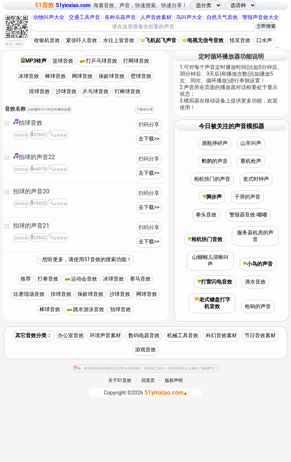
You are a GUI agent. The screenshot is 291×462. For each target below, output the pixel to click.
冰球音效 (28, 76)
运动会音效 (80, 279)
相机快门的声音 (212, 179)
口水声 (264, 40)
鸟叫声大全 (189, 17)
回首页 (148, 380)
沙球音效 (66, 91)
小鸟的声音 (258, 264)
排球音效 (39, 91)
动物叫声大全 (48, 17)
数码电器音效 (144, 335)
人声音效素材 (156, 17)
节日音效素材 (260, 335)
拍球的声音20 (31, 191)
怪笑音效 (240, 40)
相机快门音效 (205, 239)
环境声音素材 (105, 335)
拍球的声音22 (34, 157)
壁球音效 (141, 76)
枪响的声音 (258, 306)
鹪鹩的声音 (215, 161)
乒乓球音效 (96, 91)
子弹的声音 (247, 197)
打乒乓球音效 (98, 61)
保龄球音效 (112, 76)
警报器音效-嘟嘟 (248, 215)
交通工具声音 (84, 17)
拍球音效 (27, 122)
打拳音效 (48, 279)
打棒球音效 (128, 91)
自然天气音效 (222, 17)
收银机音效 (47, 40)
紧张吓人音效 (81, 40)
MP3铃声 (33, 61)
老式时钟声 (256, 179)
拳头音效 (206, 215)
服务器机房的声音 (255, 236)
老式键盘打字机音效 (212, 303)
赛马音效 (140, 279)
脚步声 (212, 197)
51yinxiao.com (73, 5)
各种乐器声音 (120, 17)
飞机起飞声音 (158, 40)
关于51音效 (119, 380)
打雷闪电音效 (214, 282)
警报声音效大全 (260, 17)
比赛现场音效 (29, 294)
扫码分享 (148, 124)
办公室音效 (71, 335)
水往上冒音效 (118, 40)
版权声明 (174, 380)
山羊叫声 (250, 143)
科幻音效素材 (221, 335)
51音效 (44, 5)
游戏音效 (145, 349)
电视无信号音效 (203, 40)
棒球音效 (55, 76)
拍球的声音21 (31, 225)
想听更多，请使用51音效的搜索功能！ (87, 259)
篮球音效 (62, 61)
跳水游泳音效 (85, 309)
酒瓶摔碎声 (215, 143)
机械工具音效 (182, 335)
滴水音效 (255, 282)
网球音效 (82, 76)
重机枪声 (250, 161)
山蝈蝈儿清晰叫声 (210, 260)
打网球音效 (136, 61)
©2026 (146, 392)
